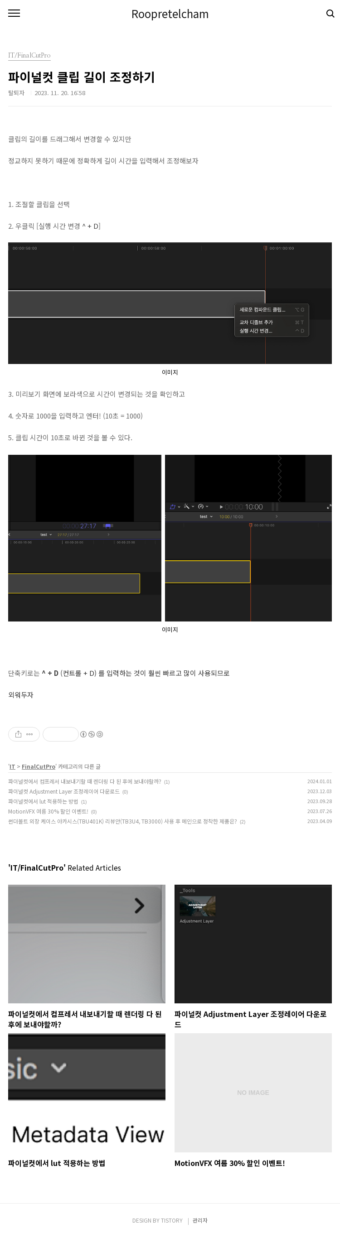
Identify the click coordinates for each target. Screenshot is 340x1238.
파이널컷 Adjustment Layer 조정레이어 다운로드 (64, 791)
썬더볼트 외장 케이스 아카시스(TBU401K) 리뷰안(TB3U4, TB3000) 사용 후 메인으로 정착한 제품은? (122, 821)
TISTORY (172, 1220)
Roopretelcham (170, 13)
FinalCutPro (38, 766)
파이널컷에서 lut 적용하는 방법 (43, 801)
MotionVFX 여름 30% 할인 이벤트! (48, 811)
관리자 (200, 1220)
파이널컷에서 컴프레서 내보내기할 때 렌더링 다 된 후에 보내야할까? (84, 781)
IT (12, 766)
